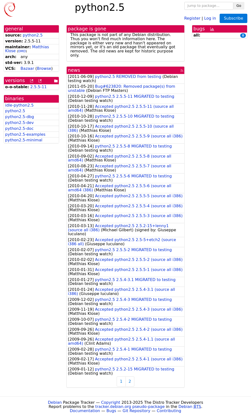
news (74, 70)
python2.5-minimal (23, 140)
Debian (55, 402)
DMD (22, 51)
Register (192, 18)
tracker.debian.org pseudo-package (130, 406)
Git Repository (136, 410)
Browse (44, 68)
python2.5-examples (25, 134)
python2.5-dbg (19, 116)
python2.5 (33, 35)
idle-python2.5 (19, 105)
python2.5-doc (19, 128)
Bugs (111, 410)
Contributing (169, 410)
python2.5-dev (19, 122)
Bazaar (27, 68)
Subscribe (233, 18)
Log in (210, 18)
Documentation (85, 410)
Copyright (110, 402)
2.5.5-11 (38, 87)
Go (239, 6)
